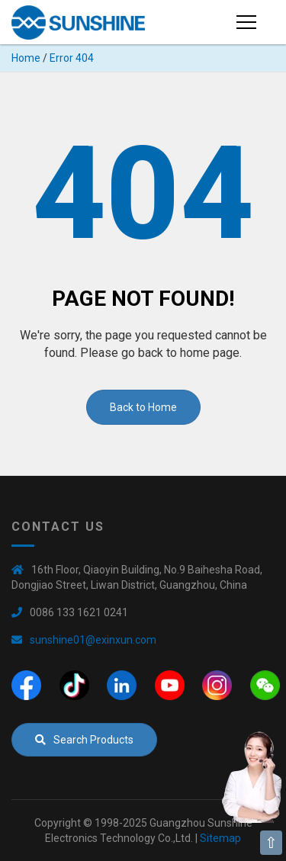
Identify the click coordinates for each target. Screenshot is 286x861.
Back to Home (143, 407)
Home (25, 58)
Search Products (84, 740)
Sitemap (220, 838)
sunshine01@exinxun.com (93, 640)
